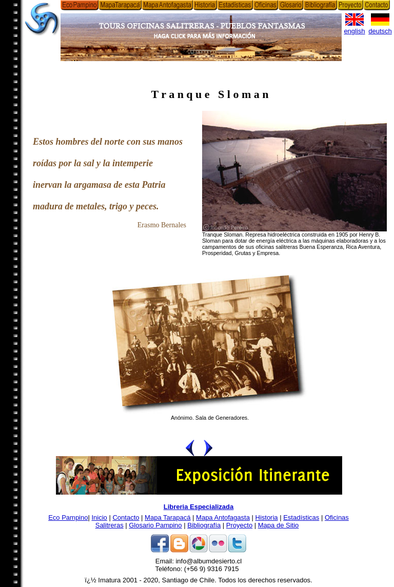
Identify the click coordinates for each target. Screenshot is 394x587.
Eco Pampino (68, 517)
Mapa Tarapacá (167, 517)
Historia (266, 517)
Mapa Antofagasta (223, 517)
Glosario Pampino (155, 525)
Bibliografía (204, 525)
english (354, 31)
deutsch (380, 31)
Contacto (125, 517)
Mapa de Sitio (278, 525)
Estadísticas (301, 517)
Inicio (99, 517)
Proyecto (239, 525)
